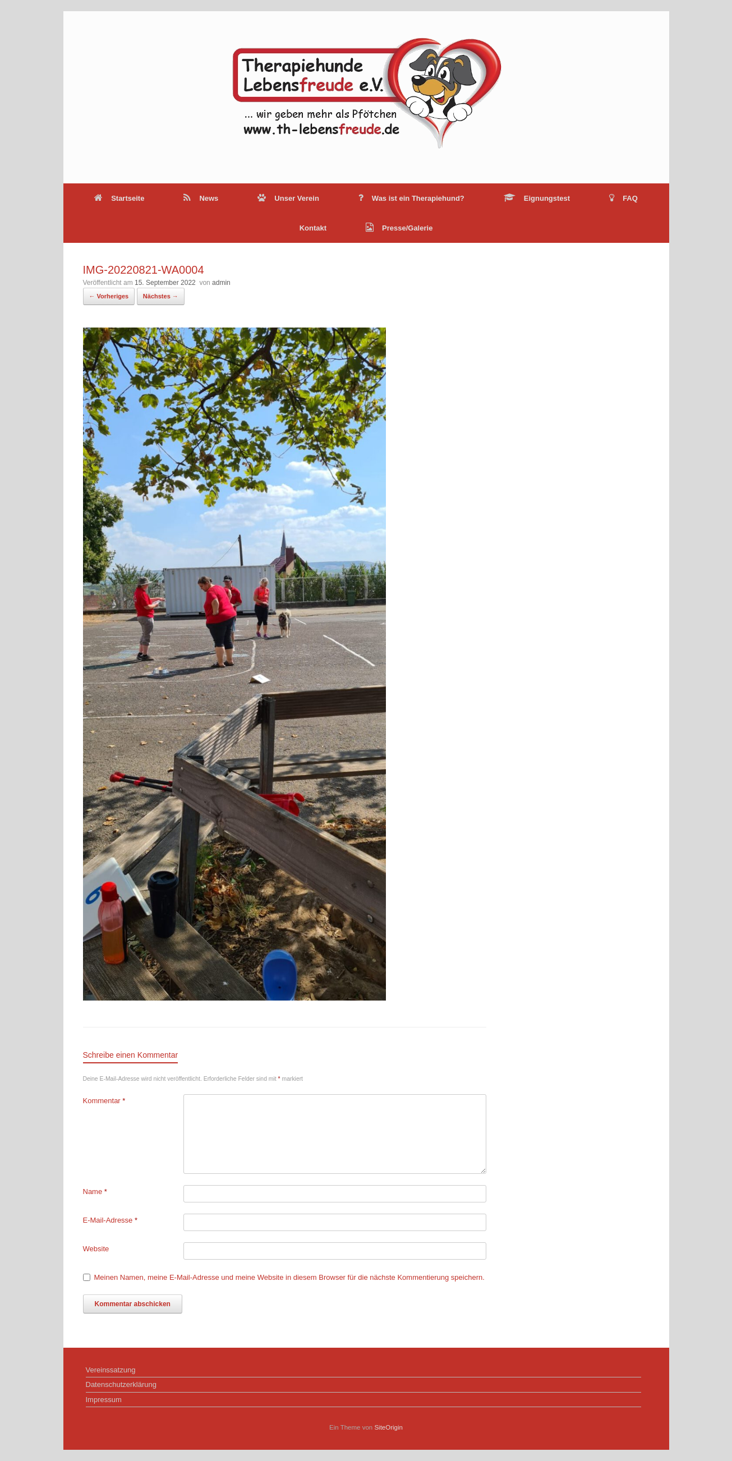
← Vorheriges (109, 296)
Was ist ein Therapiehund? (411, 198)
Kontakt (313, 228)
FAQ (623, 198)
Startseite (119, 198)
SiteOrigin (388, 1427)
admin (221, 283)
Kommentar (104, 1100)
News (200, 198)
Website (96, 1249)
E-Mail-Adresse (110, 1220)
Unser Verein (288, 198)
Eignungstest (537, 198)
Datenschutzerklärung (121, 1384)
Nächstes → (160, 296)
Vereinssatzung (111, 1370)
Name (95, 1191)
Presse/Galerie (399, 228)
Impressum (104, 1399)
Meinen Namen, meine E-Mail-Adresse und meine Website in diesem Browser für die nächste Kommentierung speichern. (289, 1277)
